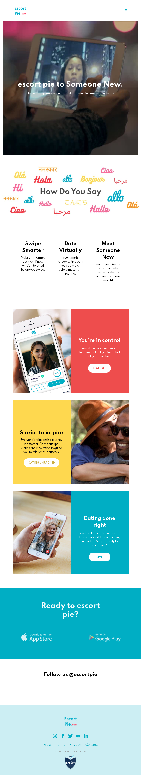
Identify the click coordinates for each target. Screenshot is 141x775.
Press (47, 745)
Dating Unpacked (41, 463)
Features (99, 368)
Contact (91, 745)
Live (100, 557)
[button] (126, 10)
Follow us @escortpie (70, 674)
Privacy (75, 745)
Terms (60, 745)
